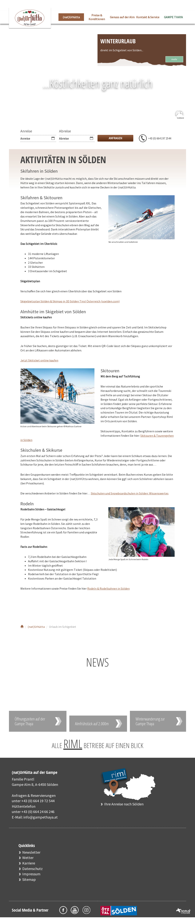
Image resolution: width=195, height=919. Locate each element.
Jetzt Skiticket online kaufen (39, 360)
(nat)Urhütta (71, 17)
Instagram (50, 606)
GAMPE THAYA (173, 17)
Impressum (31, 874)
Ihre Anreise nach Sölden (124, 804)
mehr (174, 59)
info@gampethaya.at (40, 817)
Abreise (65, 131)
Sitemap (29, 879)
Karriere (28, 863)
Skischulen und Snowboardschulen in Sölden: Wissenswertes (130, 493)
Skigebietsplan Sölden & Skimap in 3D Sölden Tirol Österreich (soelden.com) (70, 301)
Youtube (39, 606)
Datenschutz (32, 868)
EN (183, 5)
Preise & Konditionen (97, 17)
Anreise (26, 131)
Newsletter (31, 852)
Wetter (28, 857)
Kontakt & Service (147, 17)
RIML (72, 743)
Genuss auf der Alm (122, 17)
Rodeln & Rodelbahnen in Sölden (108, 588)
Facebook (27, 606)
